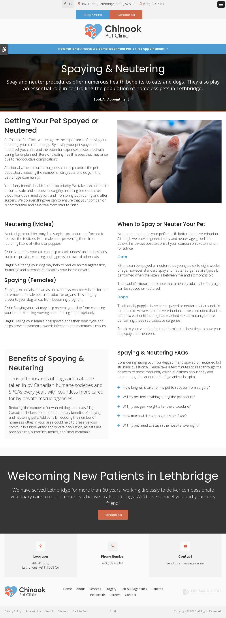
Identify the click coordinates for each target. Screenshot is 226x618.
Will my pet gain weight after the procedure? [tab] (156, 407)
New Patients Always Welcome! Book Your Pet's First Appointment (111, 50)
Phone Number (113, 558)
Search (49, 613)
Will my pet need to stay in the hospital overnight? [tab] (161, 426)
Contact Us (126, 15)
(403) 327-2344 (153, 4)
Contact (185, 558)
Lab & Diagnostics (134, 590)
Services (95, 590)
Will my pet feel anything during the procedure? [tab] (159, 398)
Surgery (110, 590)
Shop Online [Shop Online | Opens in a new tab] (93, 15)
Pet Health (97, 596)
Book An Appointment (111, 101)
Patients (157, 590)
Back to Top (80, 613)
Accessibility (33, 613)
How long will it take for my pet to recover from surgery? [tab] (166, 388)
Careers (115, 596)
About (80, 590)
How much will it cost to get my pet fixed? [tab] (154, 417)
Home (67, 590)
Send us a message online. (185, 565)
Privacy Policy (12, 613)
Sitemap (63, 613)
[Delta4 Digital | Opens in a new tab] (198, 593)
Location (40, 558)
